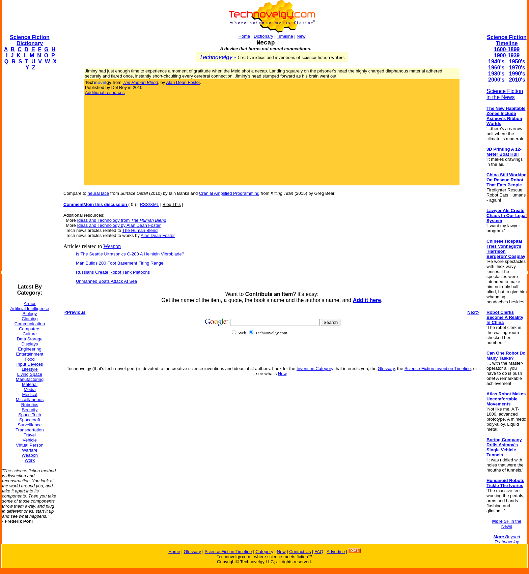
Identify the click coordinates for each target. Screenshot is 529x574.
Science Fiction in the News (504, 94)
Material (29, 384)
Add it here (367, 300)
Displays (29, 343)
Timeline (285, 36)
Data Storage (30, 338)
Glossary (386, 368)
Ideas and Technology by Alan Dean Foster (119, 225)
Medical (29, 394)
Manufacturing (30, 379)
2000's (496, 80)
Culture (30, 333)
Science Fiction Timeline (506, 40)
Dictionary (263, 36)
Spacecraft (29, 419)
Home (244, 36)
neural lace (98, 193)
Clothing (30, 318)
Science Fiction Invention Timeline (438, 368)
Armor (29, 303)
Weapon (30, 455)
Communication (30, 323)
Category (264, 551)
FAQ (318, 551)
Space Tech (29, 414)
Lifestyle (30, 369)
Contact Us (300, 551)
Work (30, 460)
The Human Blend (140, 230)
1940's (496, 61)
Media (29, 389)
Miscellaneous (30, 399)
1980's (496, 74)
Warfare (29, 450)
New (301, 36)
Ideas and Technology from (121, 220)
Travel (30, 434)
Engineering (29, 349)
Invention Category (315, 368)
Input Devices (30, 364)
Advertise (336, 551)
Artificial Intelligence (29, 308)
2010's (517, 80)
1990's (517, 74)
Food (30, 359)
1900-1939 (507, 55)
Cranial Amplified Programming (229, 193)
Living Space (29, 374)
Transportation (30, 429)
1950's (517, 61)
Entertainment (30, 354)
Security (30, 409)
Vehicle (30, 440)
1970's (517, 67)
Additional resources (105, 92)
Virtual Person (29, 445)
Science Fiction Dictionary (29, 40)
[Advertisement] (29, 177)
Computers (29, 328)
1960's (496, 67)
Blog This (172, 204)
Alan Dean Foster (183, 82)
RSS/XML (149, 204)
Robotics (29, 404)
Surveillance (30, 424)
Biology (30, 313)
